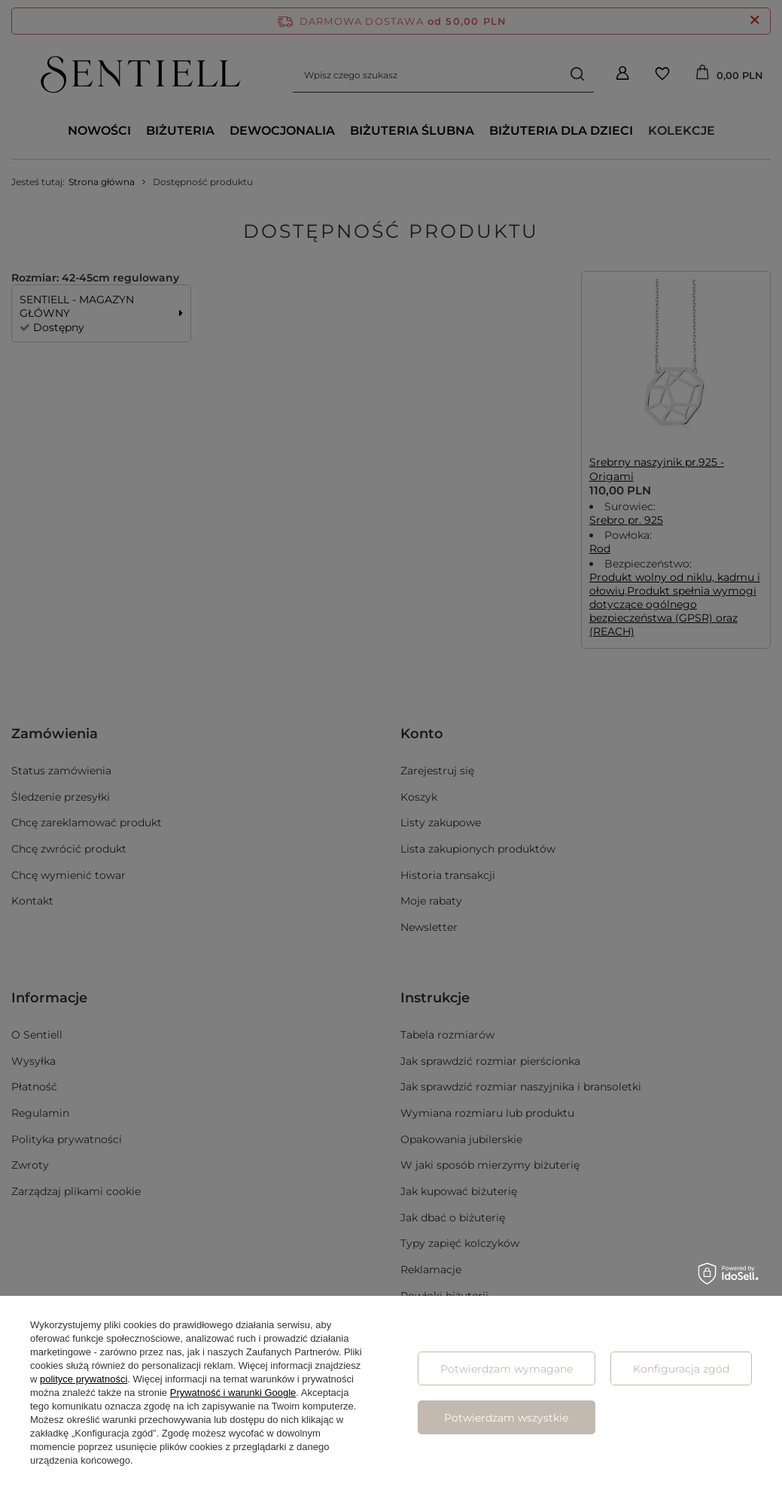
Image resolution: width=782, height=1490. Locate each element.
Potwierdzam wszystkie (506, 1418)
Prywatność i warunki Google (233, 1392)
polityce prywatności (83, 1379)
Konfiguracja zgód (681, 1369)
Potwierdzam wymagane (506, 1369)
